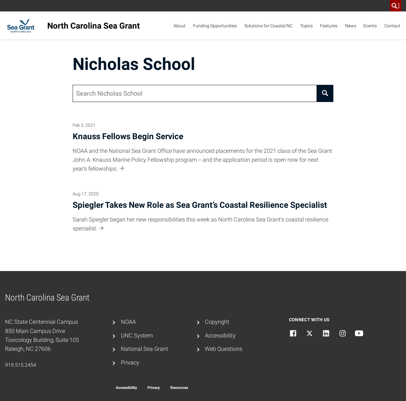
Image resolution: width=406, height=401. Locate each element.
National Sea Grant (144, 349)
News (350, 25)
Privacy (130, 362)
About (180, 25)
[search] (395, 5)
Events (370, 25)
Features (328, 25)
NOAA (128, 322)
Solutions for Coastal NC (268, 25)
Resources (179, 387)
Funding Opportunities (215, 25)
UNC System (137, 335)
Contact (392, 25)
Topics (306, 25)
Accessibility (220, 335)
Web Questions (223, 349)
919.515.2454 (20, 365)
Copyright (217, 322)
